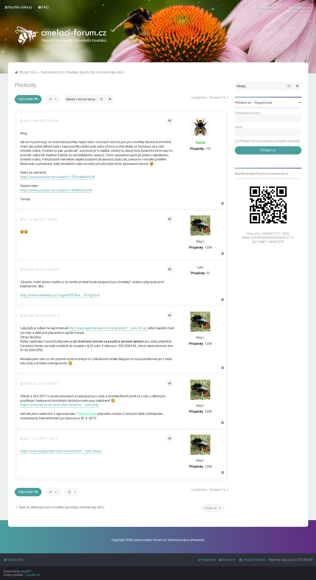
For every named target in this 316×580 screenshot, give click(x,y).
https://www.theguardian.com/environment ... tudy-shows (60, 451)
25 (208, 273)
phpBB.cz (33, 575)
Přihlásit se (243, 102)
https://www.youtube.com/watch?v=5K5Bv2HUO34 (56, 190)
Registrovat (263, 102)
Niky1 (200, 241)
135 (208, 148)
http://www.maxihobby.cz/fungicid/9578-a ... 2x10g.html (59, 295)
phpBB (25, 571)
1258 (208, 247)
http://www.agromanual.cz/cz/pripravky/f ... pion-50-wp (108, 328)
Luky (200, 267)
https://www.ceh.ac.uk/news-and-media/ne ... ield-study (59, 404)
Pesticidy (25, 85)
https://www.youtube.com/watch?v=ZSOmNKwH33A (57, 176)
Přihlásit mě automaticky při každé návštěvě (269, 141)
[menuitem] (43, 7)
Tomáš (200, 142)
